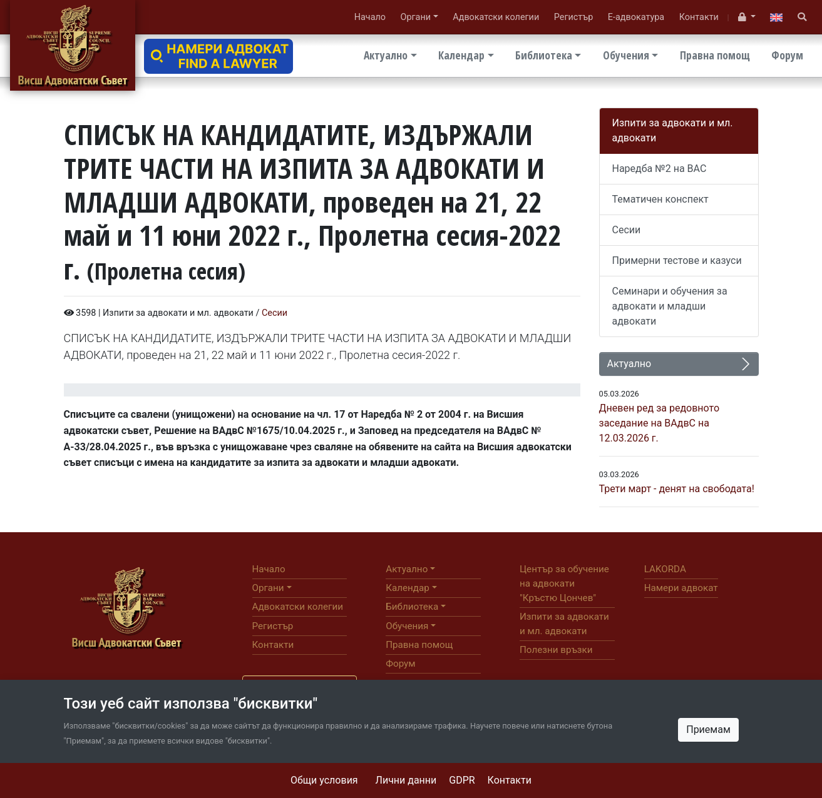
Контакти (510, 780)
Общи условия (324, 780)
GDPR (462, 780)
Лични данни (406, 780)
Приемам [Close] (708, 729)
